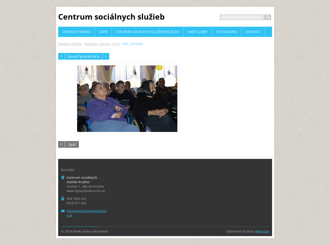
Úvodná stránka (70, 44)
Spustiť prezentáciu (83, 56)
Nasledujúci (105, 56)
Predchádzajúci (61, 56)
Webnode (262, 231)
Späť (72, 144)
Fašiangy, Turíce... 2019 (102, 44)
